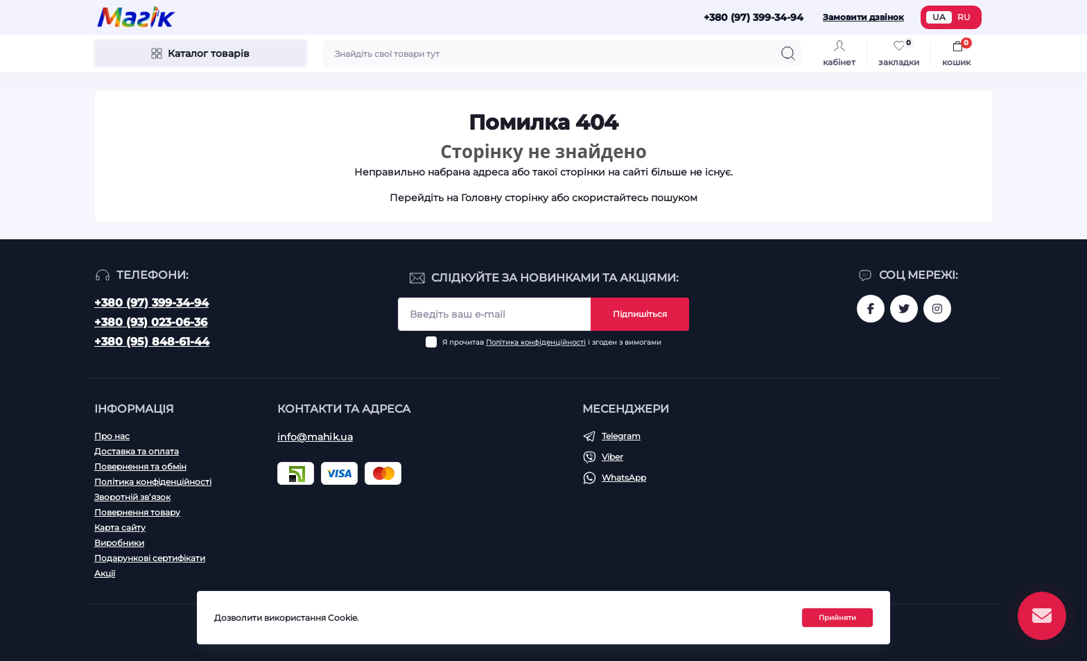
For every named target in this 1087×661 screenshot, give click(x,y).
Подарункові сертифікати (149, 558)
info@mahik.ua (315, 437)
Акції (104, 573)
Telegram (621, 436)
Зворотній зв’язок (132, 497)
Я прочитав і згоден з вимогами (551, 342)
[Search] (788, 53)
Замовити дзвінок (863, 17)
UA (939, 17)
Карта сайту (120, 527)
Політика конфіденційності (536, 342)
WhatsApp (624, 477)
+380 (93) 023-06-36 (150, 322)
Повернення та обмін (140, 466)
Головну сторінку (504, 197)
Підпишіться (640, 314)
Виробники (119, 543)
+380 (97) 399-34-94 (151, 302)
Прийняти (837, 617)
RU (964, 17)
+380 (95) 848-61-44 (151, 341)
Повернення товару (137, 512)
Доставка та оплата (136, 451)
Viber (612, 457)
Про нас (112, 436)
